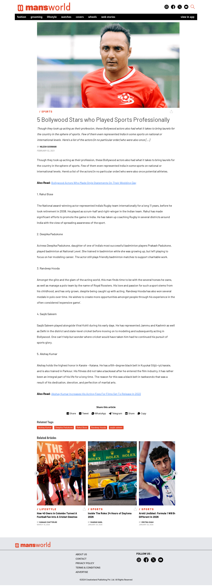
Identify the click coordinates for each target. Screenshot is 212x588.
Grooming (36, 17)
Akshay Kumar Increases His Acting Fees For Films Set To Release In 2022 (96, 393)
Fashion (21, 17)
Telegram (115, 413)
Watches (66, 17)
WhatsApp (98, 413)
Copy (141, 413)
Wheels (92, 17)
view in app (187, 17)
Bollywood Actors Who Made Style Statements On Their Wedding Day (93, 182)
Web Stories (108, 17)
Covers (80, 17)
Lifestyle (52, 17)
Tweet (84, 413)
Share (71, 413)
